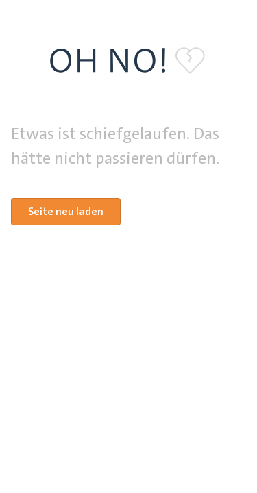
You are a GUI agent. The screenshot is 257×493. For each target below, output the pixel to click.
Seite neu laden (65, 211)
